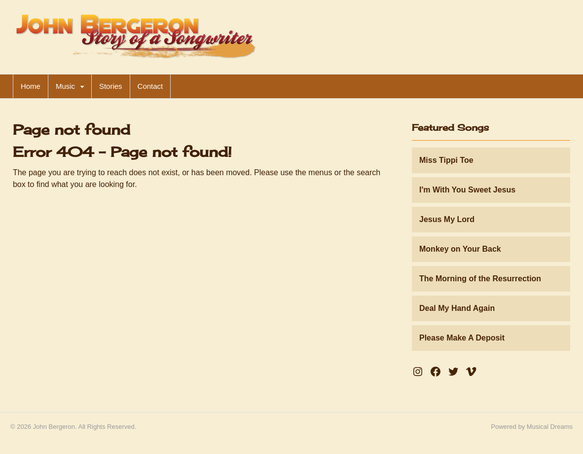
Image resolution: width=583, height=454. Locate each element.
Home (30, 86)
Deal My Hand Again (457, 308)
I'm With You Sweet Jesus (467, 190)
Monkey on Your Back (460, 249)
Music (65, 86)
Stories (110, 86)
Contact (150, 86)
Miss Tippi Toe (446, 160)
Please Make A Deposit (462, 338)
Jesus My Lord (446, 219)
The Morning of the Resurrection (480, 278)
